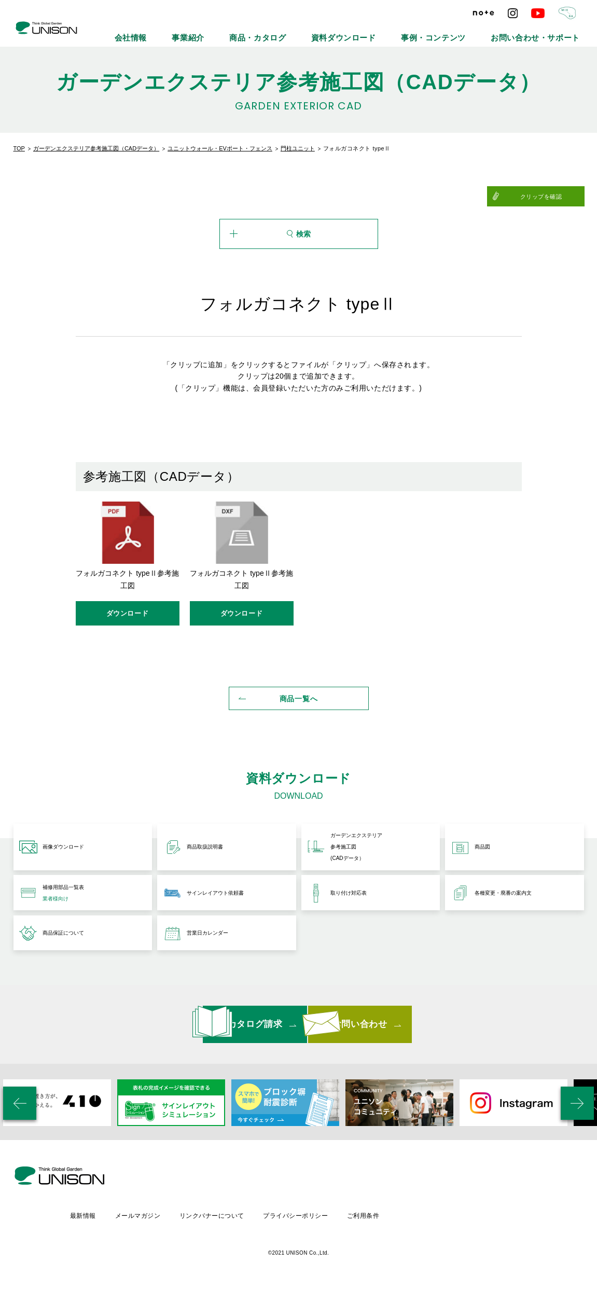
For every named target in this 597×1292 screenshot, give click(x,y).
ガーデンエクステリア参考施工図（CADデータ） (96, 148)
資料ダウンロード (401, 31)
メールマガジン (223, 1217)
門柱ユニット (298, 148)
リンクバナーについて (300, 1217)
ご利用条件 (454, 1217)
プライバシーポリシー (385, 1217)
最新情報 (168, 1217)
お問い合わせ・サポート (548, 31)
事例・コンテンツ (471, 31)
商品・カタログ (335, 31)
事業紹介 (281, 31)
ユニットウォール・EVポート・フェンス (220, 148)
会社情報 (235, 31)
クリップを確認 (558, 196)
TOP (19, 148)
